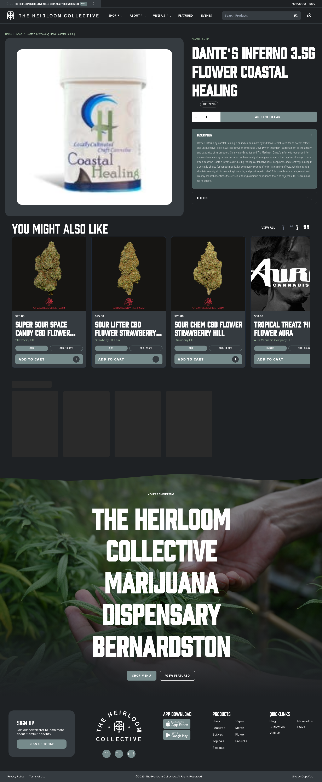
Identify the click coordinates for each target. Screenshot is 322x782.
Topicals (218, 741)
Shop (19, 34)
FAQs (301, 727)
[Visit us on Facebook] (106, 754)
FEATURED (185, 15)
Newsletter (305, 721)
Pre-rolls (241, 741)
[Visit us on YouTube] (131, 754)
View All (268, 227)
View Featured (177, 675)
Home (8, 34)
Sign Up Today (42, 744)
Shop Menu (141, 675)
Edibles (218, 734)
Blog (273, 721)
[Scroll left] (288, 227)
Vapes (240, 721)
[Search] (295, 15)
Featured (219, 728)
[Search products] (261, 15)
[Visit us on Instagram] (119, 754)
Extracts (219, 748)
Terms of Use (37, 776)
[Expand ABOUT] (137, 15)
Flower (240, 734)
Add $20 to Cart (268, 117)
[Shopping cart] (310, 15)
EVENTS (206, 15)
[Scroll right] (302, 227)
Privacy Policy (15, 776)
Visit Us (275, 733)
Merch (239, 728)
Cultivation (277, 727)
